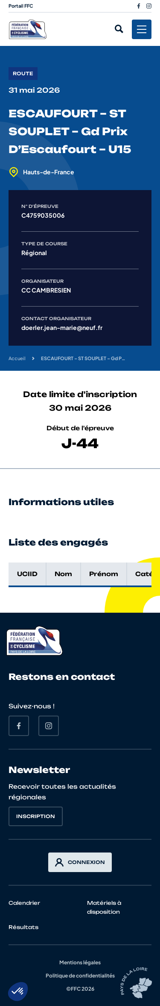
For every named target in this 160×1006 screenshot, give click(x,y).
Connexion (80, 862)
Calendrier (24, 903)
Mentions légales (80, 962)
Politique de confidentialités (80, 975)
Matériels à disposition (104, 907)
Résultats (23, 927)
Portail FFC (21, 6)
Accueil (17, 358)
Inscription (35, 816)
